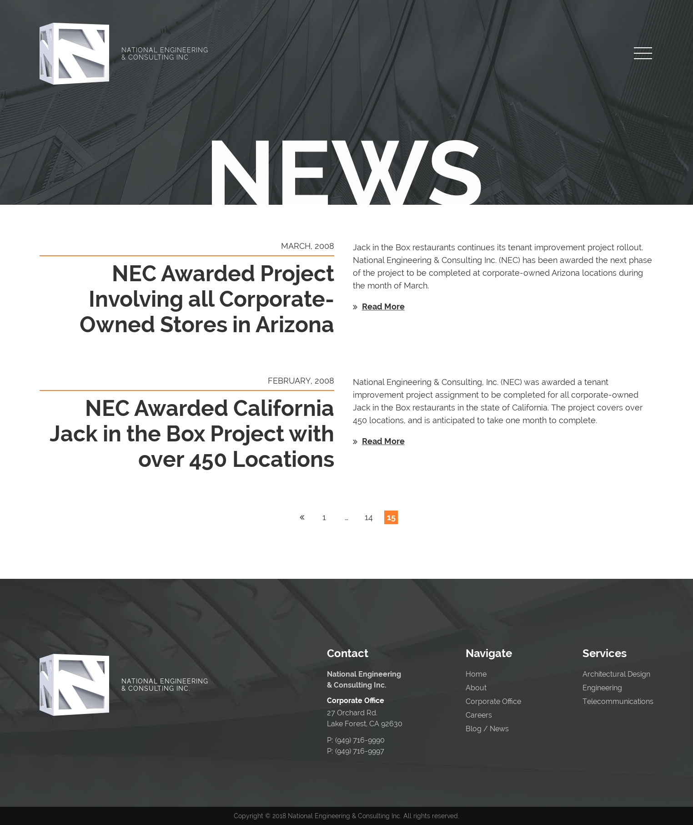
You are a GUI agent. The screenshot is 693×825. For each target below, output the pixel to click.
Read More (383, 306)
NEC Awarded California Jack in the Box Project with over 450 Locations (192, 433)
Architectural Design (616, 674)
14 (369, 517)
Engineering (602, 687)
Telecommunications (618, 701)
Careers (479, 715)
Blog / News (487, 728)
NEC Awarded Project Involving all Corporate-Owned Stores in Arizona (207, 299)
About (476, 687)
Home (476, 674)
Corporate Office (493, 701)
